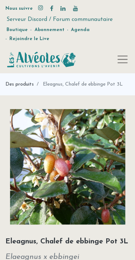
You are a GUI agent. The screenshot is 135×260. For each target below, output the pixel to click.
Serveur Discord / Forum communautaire (59, 19)
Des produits (19, 84)
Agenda (80, 29)
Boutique (17, 29)
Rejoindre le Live (29, 38)
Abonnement (49, 29)
